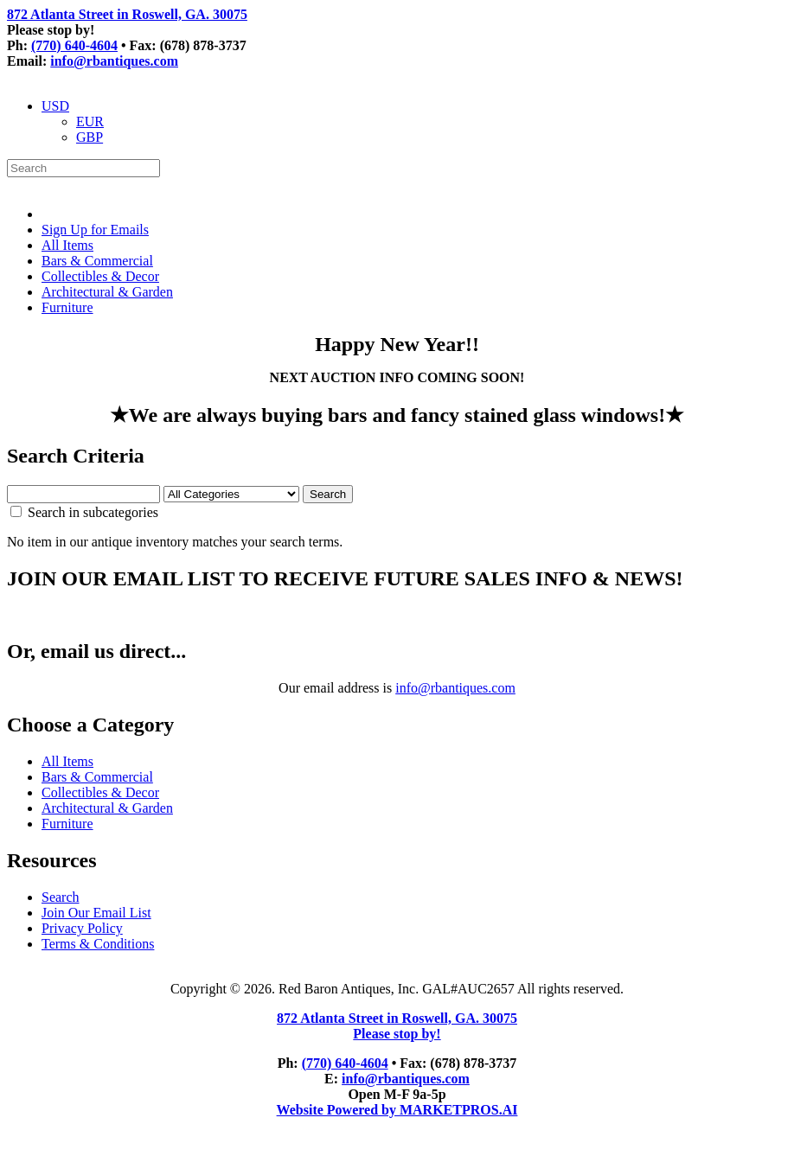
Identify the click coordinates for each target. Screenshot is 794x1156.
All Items (67, 245)
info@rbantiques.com (114, 61)
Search (61, 897)
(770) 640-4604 (74, 45)
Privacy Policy (82, 928)
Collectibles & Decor (100, 276)
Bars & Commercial (97, 260)
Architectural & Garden (107, 291)
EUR (90, 121)
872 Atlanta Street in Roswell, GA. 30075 (127, 14)
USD (55, 106)
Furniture (67, 307)
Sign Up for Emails (95, 229)
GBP (89, 137)
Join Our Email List (96, 912)
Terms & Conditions (98, 943)
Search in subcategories (84, 512)
